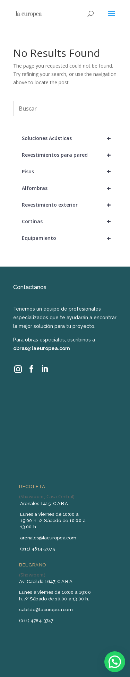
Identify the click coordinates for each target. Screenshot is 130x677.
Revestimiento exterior (69, 205)
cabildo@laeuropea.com (45, 609)
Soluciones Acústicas (69, 138)
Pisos (69, 171)
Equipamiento (69, 238)
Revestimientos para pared (69, 155)
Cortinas (69, 221)
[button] (114, 661)
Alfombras (69, 188)
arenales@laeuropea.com (48, 537)
